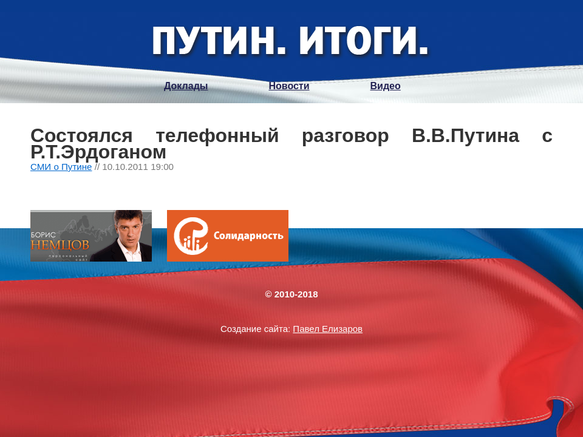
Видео (385, 86)
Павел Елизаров (328, 329)
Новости (288, 86)
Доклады (186, 86)
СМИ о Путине (61, 166)
